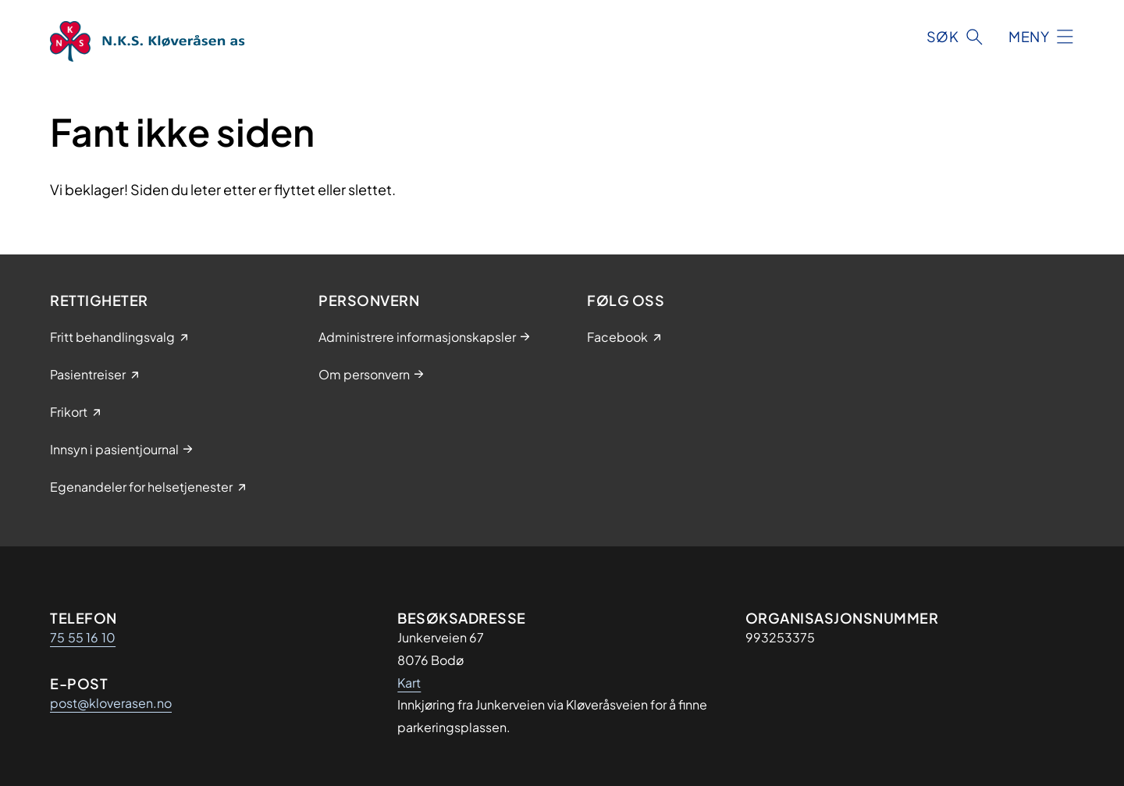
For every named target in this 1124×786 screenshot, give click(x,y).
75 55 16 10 (83, 637)
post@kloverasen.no (111, 703)
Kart (409, 682)
